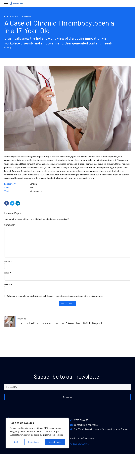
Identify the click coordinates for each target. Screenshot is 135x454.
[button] (7, 108)
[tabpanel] (67, 108)
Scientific (29, 16)
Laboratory (12, 16)
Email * (7, 274)
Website (8, 286)
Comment (9, 224)
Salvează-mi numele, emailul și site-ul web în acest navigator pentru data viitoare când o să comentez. (55, 298)
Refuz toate (34, 442)
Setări (16, 442)
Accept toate (55, 442)
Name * (8, 262)
